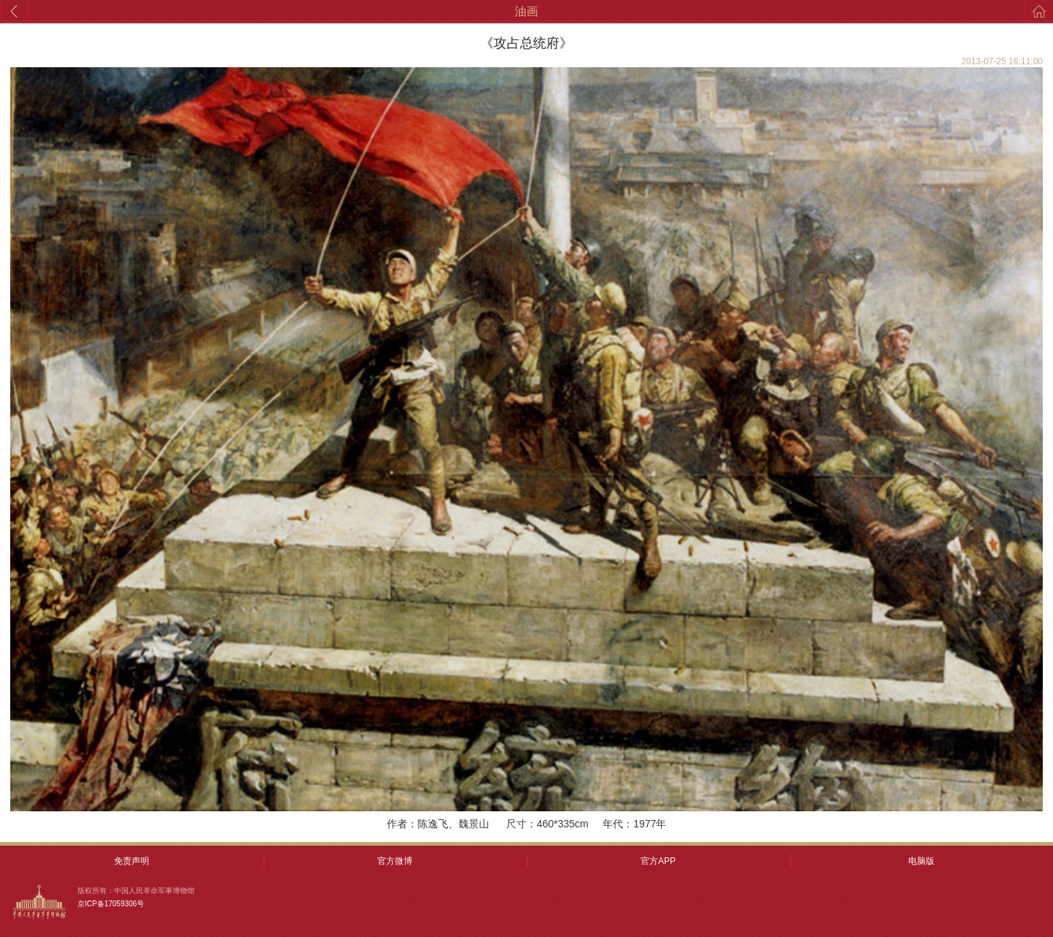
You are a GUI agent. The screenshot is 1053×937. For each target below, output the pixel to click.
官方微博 (394, 861)
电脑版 (921, 861)
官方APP (658, 861)
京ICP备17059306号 (111, 904)
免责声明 (131, 861)
